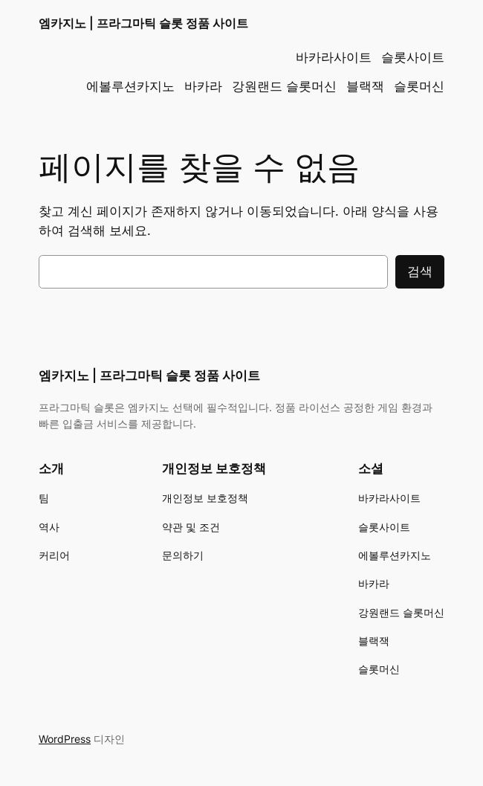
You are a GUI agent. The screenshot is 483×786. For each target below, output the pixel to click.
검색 (419, 271)
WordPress (65, 738)
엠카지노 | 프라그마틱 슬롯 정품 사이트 (143, 23)
